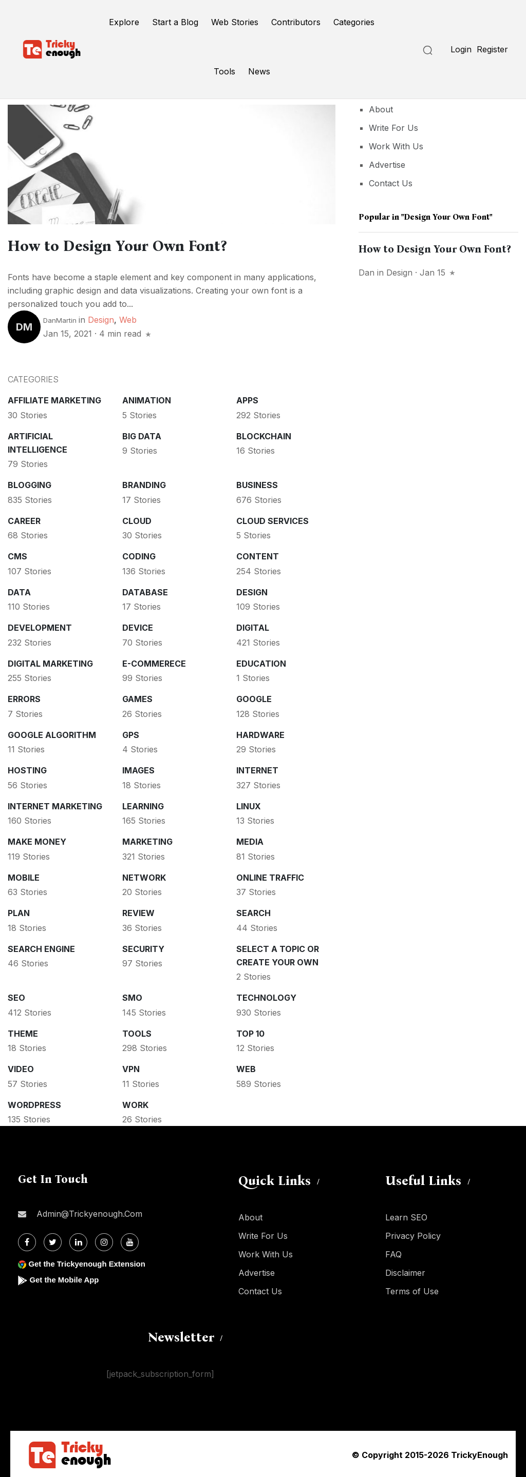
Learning (143, 805)
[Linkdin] (78, 1241)
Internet (257, 769)
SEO (16, 996)
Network (144, 876)
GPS (130, 733)
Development (40, 626)
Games (137, 697)
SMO (132, 996)
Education (261, 662)
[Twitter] (53, 1241)
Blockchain (263, 435)
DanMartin (60, 319)
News (259, 71)
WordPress (34, 1103)
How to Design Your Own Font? (142, 245)
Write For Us (393, 128)
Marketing (147, 840)
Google (254, 697)
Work (135, 1103)
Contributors (296, 22)
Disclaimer (405, 1271)
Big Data (141, 435)
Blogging (29, 483)
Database (145, 591)
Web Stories (234, 22)
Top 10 (250, 1032)
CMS (17, 555)
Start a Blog (175, 22)
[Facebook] (27, 1241)
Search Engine (41, 947)
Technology (266, 996)
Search (253, 911)
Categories (353, 22)
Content (257, 555)
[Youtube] (130, 1241)
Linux (248, 805)
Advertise (387, 165)
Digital (252, 626)
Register (492, 49)
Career (24, 519)
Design (101, 318)
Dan (366, 272)
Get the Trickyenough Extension (91, 1262)
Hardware (260, 733)
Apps (247, 399)
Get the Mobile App (66, 1278)
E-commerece (154, 662)
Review (138, 911)
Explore (124, 22)
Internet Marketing (55, 805)
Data (19, 591)
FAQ (393, 1253)
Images (138, 769)
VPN (131, 1067)
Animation (146, 399)
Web (128, 318)
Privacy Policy (413, 1234)
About (381, 109)
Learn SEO (406, 1216)
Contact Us (390, 183)
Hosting (27, 769)
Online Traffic (270, 876)
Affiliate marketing (54, 399)
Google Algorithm (52, 733)
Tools (224, 71)
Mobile (24, 876)
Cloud (137, 519)
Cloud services (272, 519)
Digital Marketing (50, 662)
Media (250, 840)
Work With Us (396, 146)
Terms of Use (412, 1290)
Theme (23, 1032)
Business (257, 483)
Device (137, 626)
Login (461, 49)
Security (143, 947)
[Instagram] (104, 1241)
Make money (37, 840)
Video (21, 1067)
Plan (19, 911)
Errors (24, 697)
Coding (139, 555)
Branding (144, 483)
